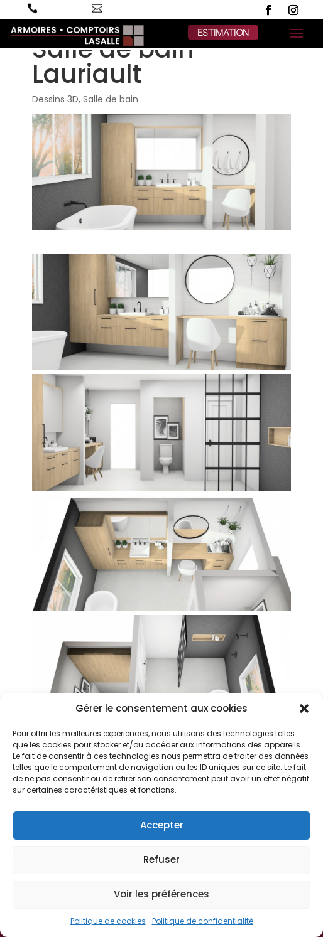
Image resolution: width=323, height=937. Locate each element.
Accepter (161, 825)
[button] (304, 708)
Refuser (161, 859)
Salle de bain (110, 99)
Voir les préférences (161, 894)
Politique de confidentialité (202, 921)
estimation (223, 32)
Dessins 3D (55, 99)
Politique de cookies (108, 921)
